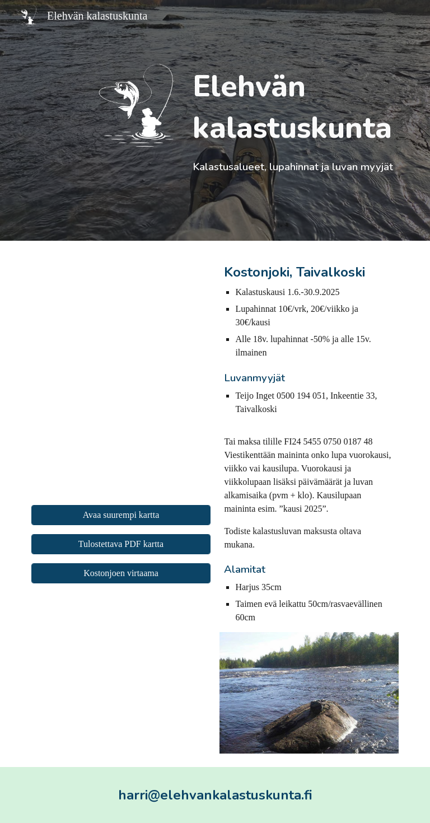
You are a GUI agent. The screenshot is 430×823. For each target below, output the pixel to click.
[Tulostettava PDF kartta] (120, 544)
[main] (293, 120)
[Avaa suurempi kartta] (120, 515)
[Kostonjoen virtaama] (120, 573)
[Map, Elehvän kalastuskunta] (120, 375)
